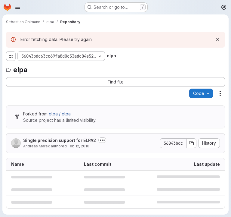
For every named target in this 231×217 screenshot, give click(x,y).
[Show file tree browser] (11, 56)
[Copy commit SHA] (191, 143)
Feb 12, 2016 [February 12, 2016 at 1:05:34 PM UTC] (78, 146)
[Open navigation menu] (18, 7)
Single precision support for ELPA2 (59, 140)
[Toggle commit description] (102, 140)
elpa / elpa (60, 113)
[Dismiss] (217, 39)
